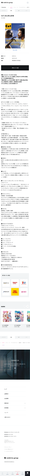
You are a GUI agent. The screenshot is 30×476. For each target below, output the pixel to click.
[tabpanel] (15, 35)
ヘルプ (26, 10)
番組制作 (28, 7)
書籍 (18, 10)
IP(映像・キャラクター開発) (26, 342)
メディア (11, 7)
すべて (8, 7)
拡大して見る (15, 49)
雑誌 (11, 10)
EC (17, 7)
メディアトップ (4, 10)
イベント (14, 7)
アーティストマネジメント (22, 7)
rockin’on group (11, 458)
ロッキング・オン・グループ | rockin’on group (7, 3)
